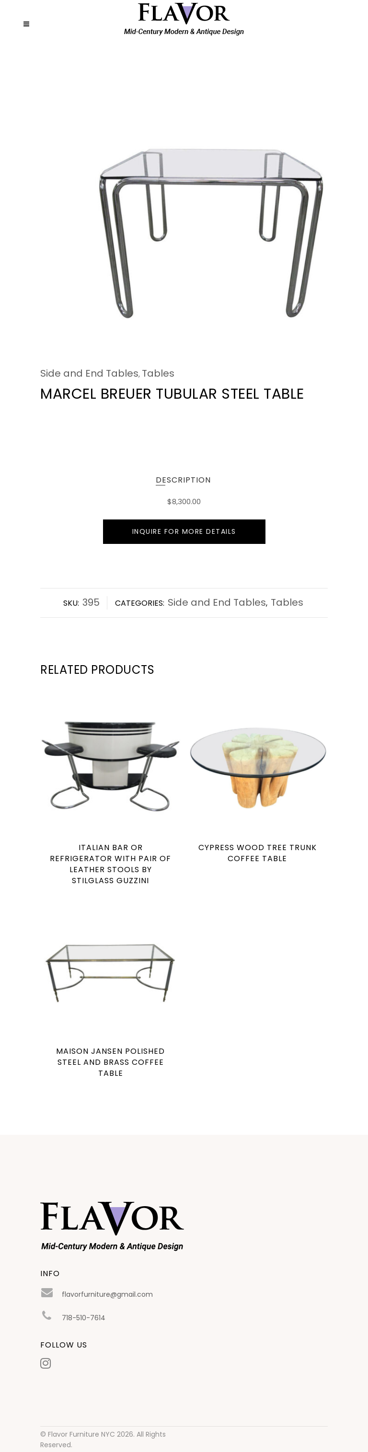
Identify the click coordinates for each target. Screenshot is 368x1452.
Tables (158, 373)
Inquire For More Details (184, 531)
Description (183, 479)
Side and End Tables (89, 373)
